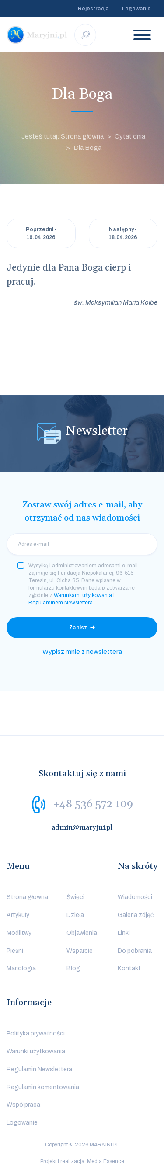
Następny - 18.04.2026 (122, 233)
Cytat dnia (130, 136)
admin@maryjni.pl (82, 827)
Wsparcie (79, 951)
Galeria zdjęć (136, 915)
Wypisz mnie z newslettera (82, 651)
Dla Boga (87, 147)
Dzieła (75, 915)
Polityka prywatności (36, 1033)
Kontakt (129, 968)
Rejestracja (93, 9)
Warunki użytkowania (36, 1051)
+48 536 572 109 (93, 804)
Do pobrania (135, 951)
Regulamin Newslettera (39, 1069)
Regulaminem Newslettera (60, 603)
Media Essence (105, 1161)
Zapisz (78, 628)
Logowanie (136, 9)
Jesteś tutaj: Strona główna (62, 136)
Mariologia (21, 968)
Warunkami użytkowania (83, 595)
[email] (82, 544)
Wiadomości (135, 897)
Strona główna (27, 897)
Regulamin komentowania (43, 1087)
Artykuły (18, 915)
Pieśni (15, 951)
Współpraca (23, 1104)
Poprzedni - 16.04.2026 (41, 233)
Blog (73, 968)
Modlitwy (19, 933)
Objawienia (81, 933)
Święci (75, 897)
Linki (124, 933)
